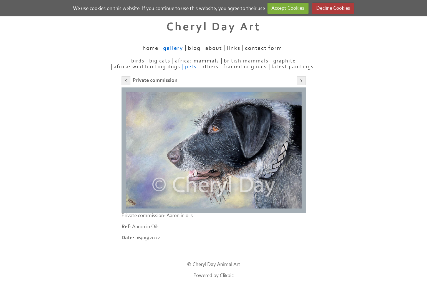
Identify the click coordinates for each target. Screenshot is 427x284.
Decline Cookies (333, 8)
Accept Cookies (287, 8)
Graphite (284, 61)
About (213, 48)
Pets (191, 67)
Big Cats (159, 61)
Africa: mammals (197, 61)
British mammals (246, 61)
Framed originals (245, 67)
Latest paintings (293, 67)
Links (233, 48)
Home (150, 48)
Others (210, 67)
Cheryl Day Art (213, 26)
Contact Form (263, 48)
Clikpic (227, 275)
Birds (138, 61)
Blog (194, 48)
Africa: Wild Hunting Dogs (147, 67)
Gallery (173, 48)
